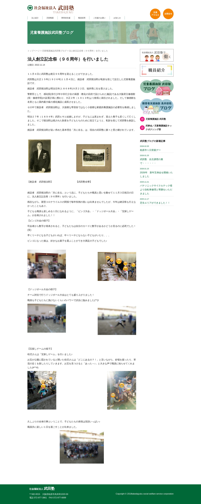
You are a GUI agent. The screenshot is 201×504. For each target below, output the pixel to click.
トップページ (33, 51)
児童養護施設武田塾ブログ (54, 51)
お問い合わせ (168, 14)
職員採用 (81, 18)
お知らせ (117, 18)
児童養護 (50, 18)
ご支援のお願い (99, 18)
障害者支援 (65, 18)
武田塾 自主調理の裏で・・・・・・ (151, 159)
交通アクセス (155, 14)
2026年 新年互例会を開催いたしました (156, 173)
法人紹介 (35, 18)
